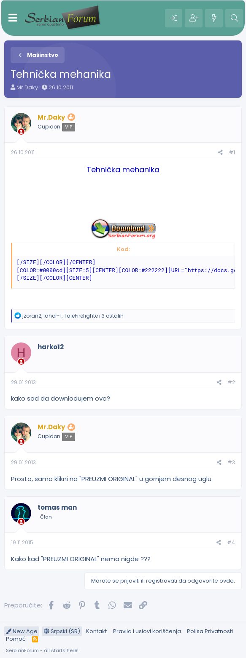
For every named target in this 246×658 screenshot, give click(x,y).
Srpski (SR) (62, 631)
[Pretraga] (234, 18)
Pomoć (16, 639)
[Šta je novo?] (214, 18)
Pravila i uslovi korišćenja (147, 631)
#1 (232, 152)
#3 (231, 462)
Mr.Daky (27, 87)
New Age (22, 631)
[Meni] (13, 18)
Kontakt (96, 631)
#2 (231, 382)
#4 (231, 542)
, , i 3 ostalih (73, 315)
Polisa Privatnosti (210, 631)
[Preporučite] (220, 153)
